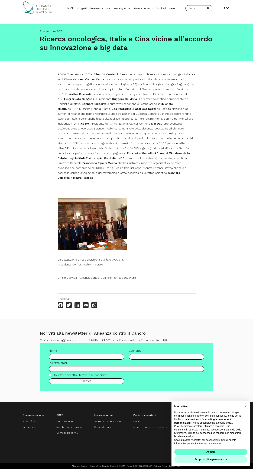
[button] (245, 406)
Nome (53, 352)
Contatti (138, 421)
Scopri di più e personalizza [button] (211, 459)
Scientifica (29, 421)
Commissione (64, 421)
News (172, 8)
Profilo (70, 8)
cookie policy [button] (225, 422)
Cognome (135, 352)
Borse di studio (103, 427)
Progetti (82, 8)
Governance (96, 8)
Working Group (122, 8)
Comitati (161, 8)
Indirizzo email (58, 364)
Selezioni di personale (107, 421)
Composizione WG (67, 432)
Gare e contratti (143, 8)
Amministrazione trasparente (150, 427)
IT (226, 8)
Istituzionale (30, 427)
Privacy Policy (160, 466)
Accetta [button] (210, 451)
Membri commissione (69, 427)
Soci (108, 8)
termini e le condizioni (93, 376)
